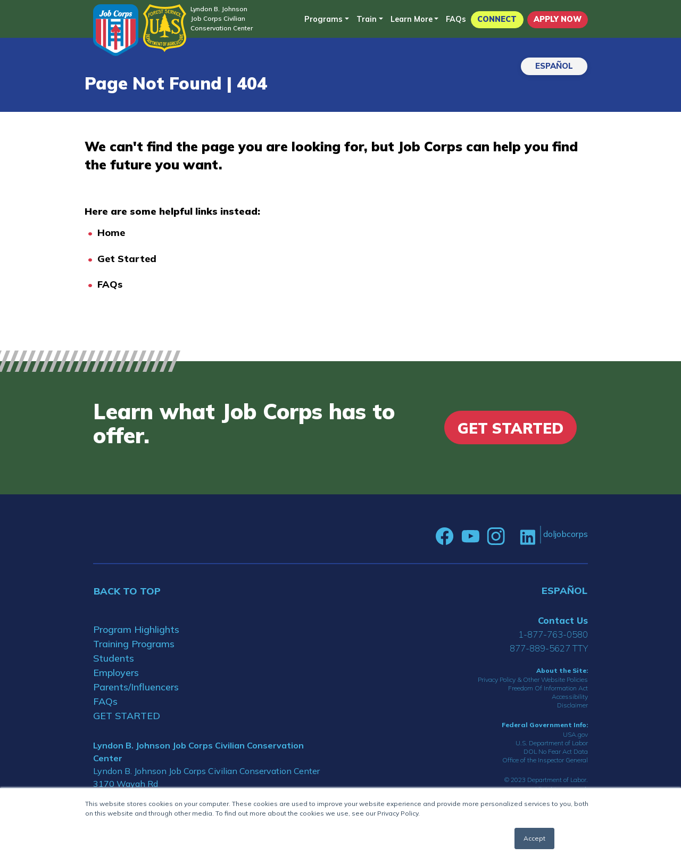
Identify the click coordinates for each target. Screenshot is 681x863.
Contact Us (563, 620)
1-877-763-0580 (553, 634)
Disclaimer (572, 705)
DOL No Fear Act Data (556, 751)
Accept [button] (534, 838)
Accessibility (570, 697)
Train (366, 19)
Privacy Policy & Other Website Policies (533, 679)
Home (111, 232)
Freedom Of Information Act (548, 688)
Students (113, 658)
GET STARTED (126, 716)
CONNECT (497, 19)
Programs (323, 19)
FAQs (456, 19)
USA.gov (575, 734)
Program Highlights (136, 629)
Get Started (126, 259)
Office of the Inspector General (545, 760)
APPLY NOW (558, 19)
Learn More (412, 19)
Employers (116, 672)
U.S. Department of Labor (552, 743)
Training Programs (134, 644)
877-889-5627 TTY (549, 648)
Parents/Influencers (136, 687)
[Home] (115, 30)
